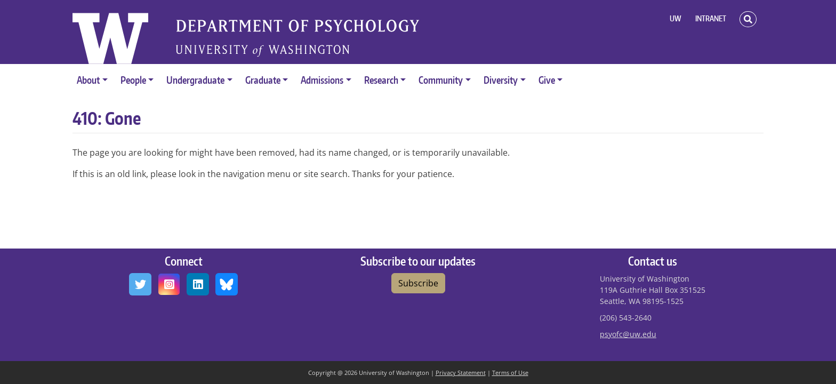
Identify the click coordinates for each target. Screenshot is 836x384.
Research (381, 80)
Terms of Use (510, 373)
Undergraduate (195, 80)
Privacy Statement (461, 373)
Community (441, 80)
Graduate (262, 80)
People (133, 80)
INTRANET (710, 18)
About (88, 80)
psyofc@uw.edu (628, 334)
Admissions (322, 80)
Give (546, 80)
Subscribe (418, 283)
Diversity (501, 80)
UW (675, 18)
